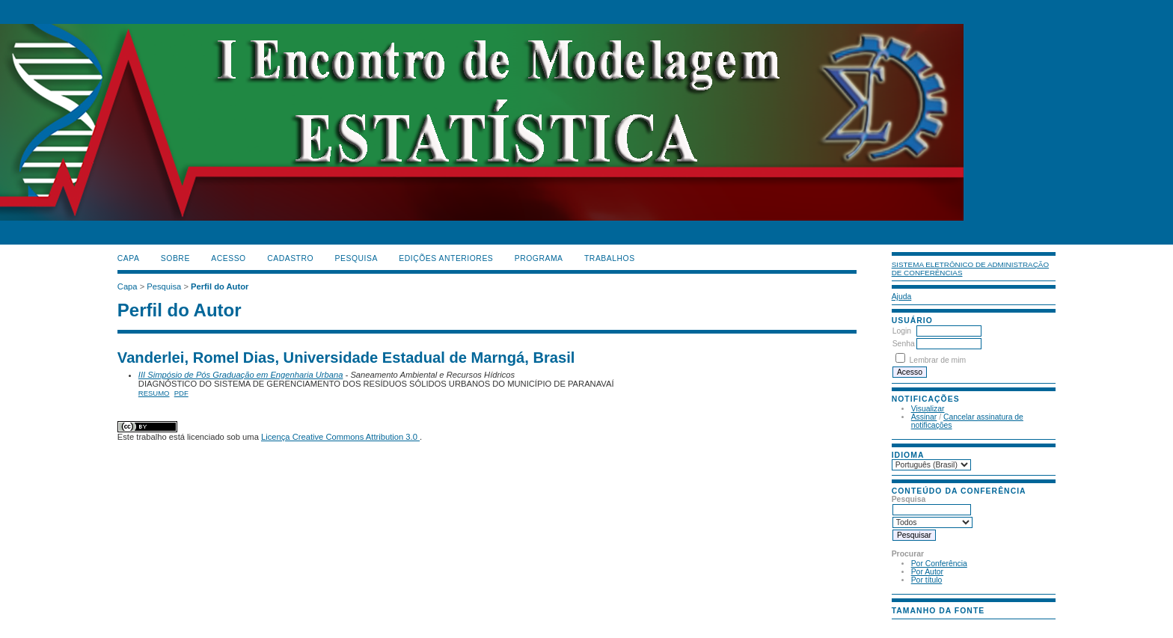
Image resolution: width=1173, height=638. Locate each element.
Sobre (175, 258)
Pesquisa (356, 258)
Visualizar (928, 409)
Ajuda (902, 296)
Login (901, 331)
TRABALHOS (609, 258)
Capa (128, 258)
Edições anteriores (446, 258)
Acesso (228, 258)
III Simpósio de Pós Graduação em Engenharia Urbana (240, 374)
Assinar (924, 417)
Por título (927, 580)
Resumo (154, 393)
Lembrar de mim (938, 360)
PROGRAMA (539, 258)
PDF (181, 393)
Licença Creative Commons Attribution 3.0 (340, 436)
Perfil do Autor (219, 286)
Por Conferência (939, 563)
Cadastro (290, 258)
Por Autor (927, 572)
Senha (903, 344)
